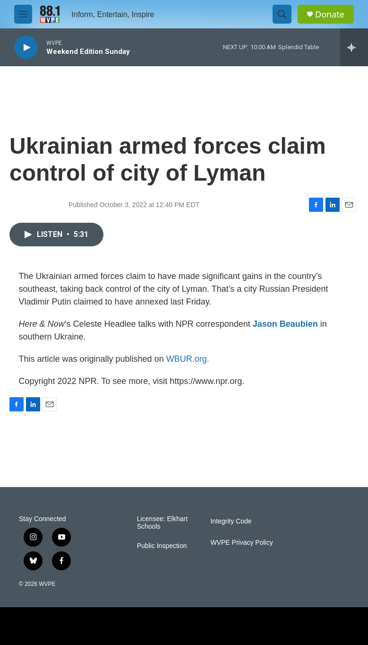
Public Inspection (162, 545)
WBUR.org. (187, 359)
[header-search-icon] (282, 14)
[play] (26, 47)
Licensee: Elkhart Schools (162, 522)
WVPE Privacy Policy (241, 542)
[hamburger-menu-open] (23, 14)
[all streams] (354, 47)
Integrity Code (230, 521)
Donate (329, 14)
